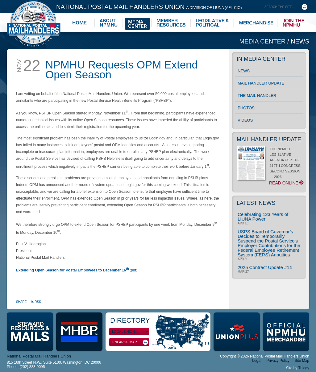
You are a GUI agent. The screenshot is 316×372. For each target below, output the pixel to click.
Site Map (302, 360)
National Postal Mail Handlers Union (149, 6)
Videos (245, 120)
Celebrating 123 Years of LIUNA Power (263, 216)
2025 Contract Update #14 (265, 267)
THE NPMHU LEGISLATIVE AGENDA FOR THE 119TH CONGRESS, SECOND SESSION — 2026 (270, 166)
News (300, 41)
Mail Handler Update (261, 83)
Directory (130, 320)
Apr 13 (243, 223)
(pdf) (76, 270)
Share (20, 302)
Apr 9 (242, 259)
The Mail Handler (257, 95)
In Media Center (261, 59)
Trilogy (303, 368)
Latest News (256, 203)
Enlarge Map (130, 342)
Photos (246, 107)
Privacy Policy (277, 360)
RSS (36, 302)
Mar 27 (243, 271)
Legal (256, 360)
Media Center (263, 41)
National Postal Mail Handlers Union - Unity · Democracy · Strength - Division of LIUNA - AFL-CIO (33, 23)
